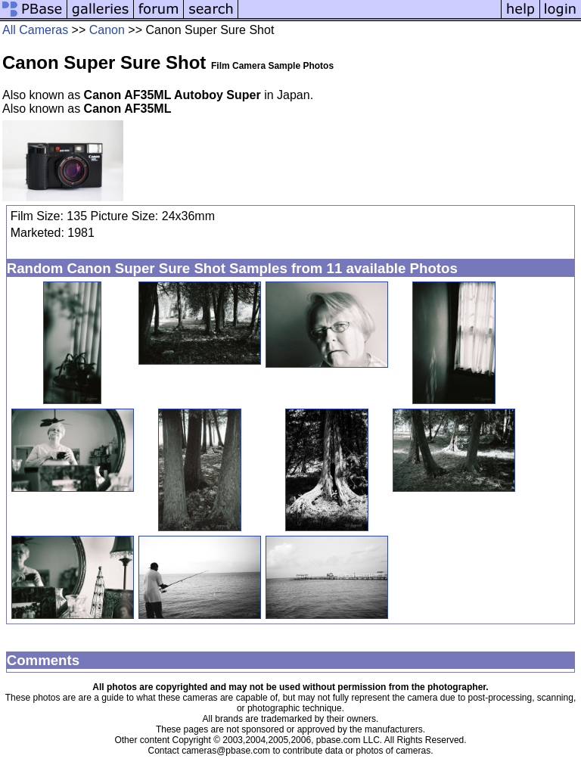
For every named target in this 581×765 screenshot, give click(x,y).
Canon (107, 29)
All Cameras (35, 29)
